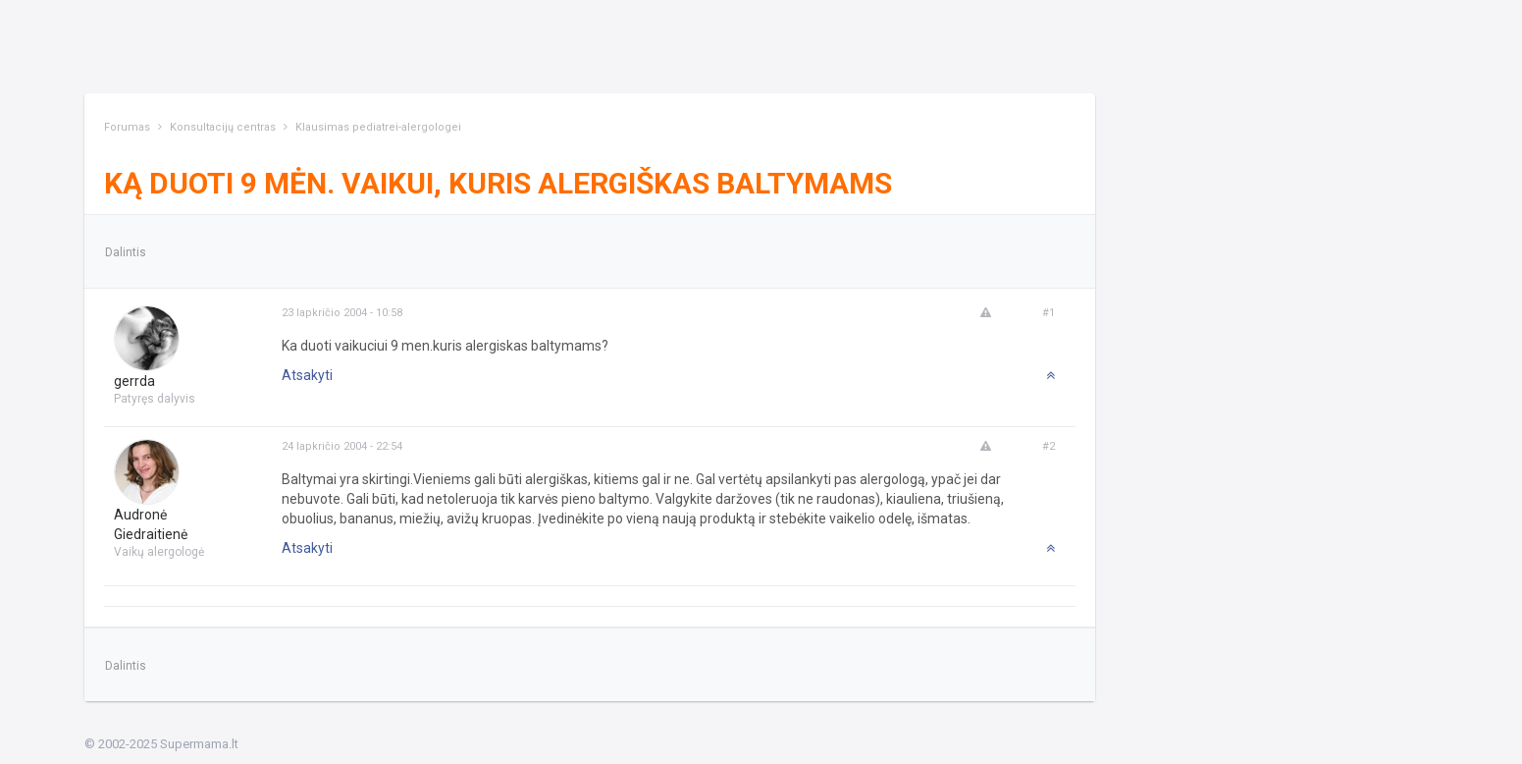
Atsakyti (307, 375)
